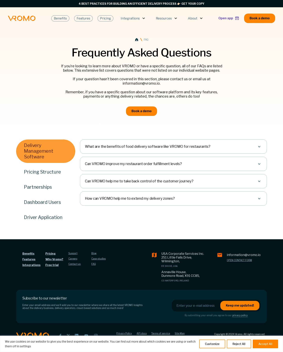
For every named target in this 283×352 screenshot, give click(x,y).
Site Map (180, 333)
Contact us (74, 263)
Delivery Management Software (38, 151)
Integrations (133, 18)
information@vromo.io (244, 255)
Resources (167, 18)
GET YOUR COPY (192, 3)
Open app (228, 18)
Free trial (52, 265)
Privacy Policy (124, 333)
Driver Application (43, 217)
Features (83, 18)
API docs (142, 333)
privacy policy (240, 315)
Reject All (238, 344)
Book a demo (260, 18)
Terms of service (160, 333)
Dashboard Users (42, 202)
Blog (93, 253)
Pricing (105, 18)
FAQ (93, 263)
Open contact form (239, 260)
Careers (72, 258)
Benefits (60, 18)
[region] (141, 344)
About (196, 18)
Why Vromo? (54, 259)
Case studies (98, 258)
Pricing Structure (42, 172)
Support (72, 253)
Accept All (265, 344)
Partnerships (38, 187)
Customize (212, 344)
